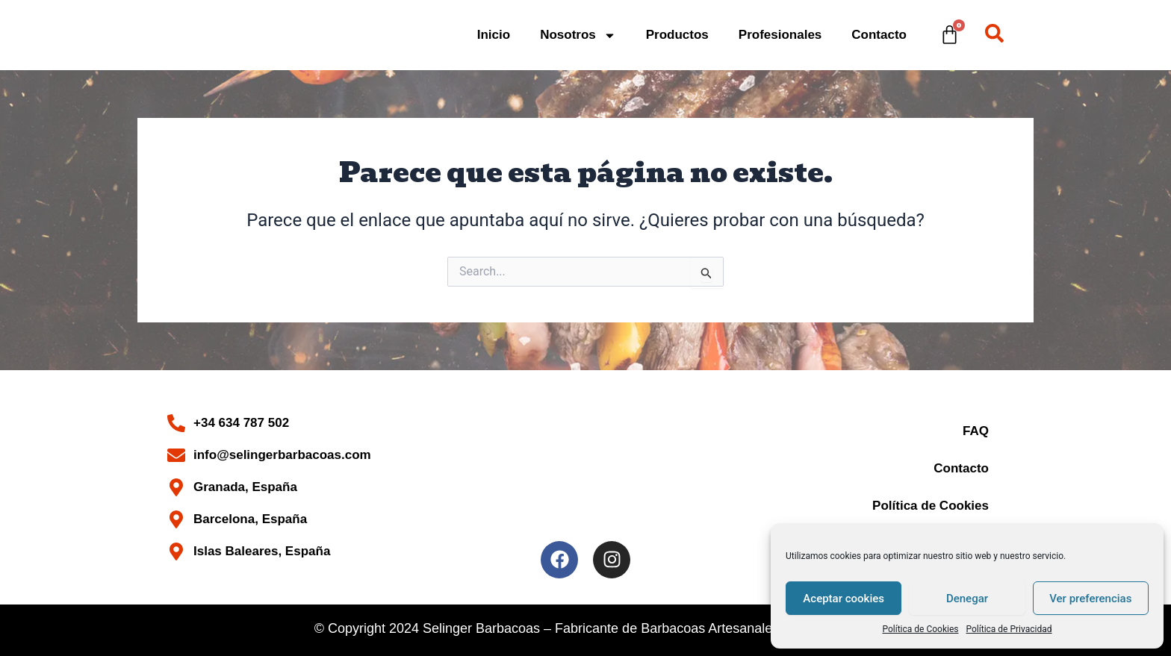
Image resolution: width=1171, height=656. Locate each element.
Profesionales (780, 35)
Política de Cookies (920, 629)
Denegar (967, 598)
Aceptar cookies (843, 598)
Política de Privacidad (1009, 629)
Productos (677, 35)
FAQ (976, 431)
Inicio (493, 35)
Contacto (879, 35)
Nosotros (578, 35)
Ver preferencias (1090, 598)
